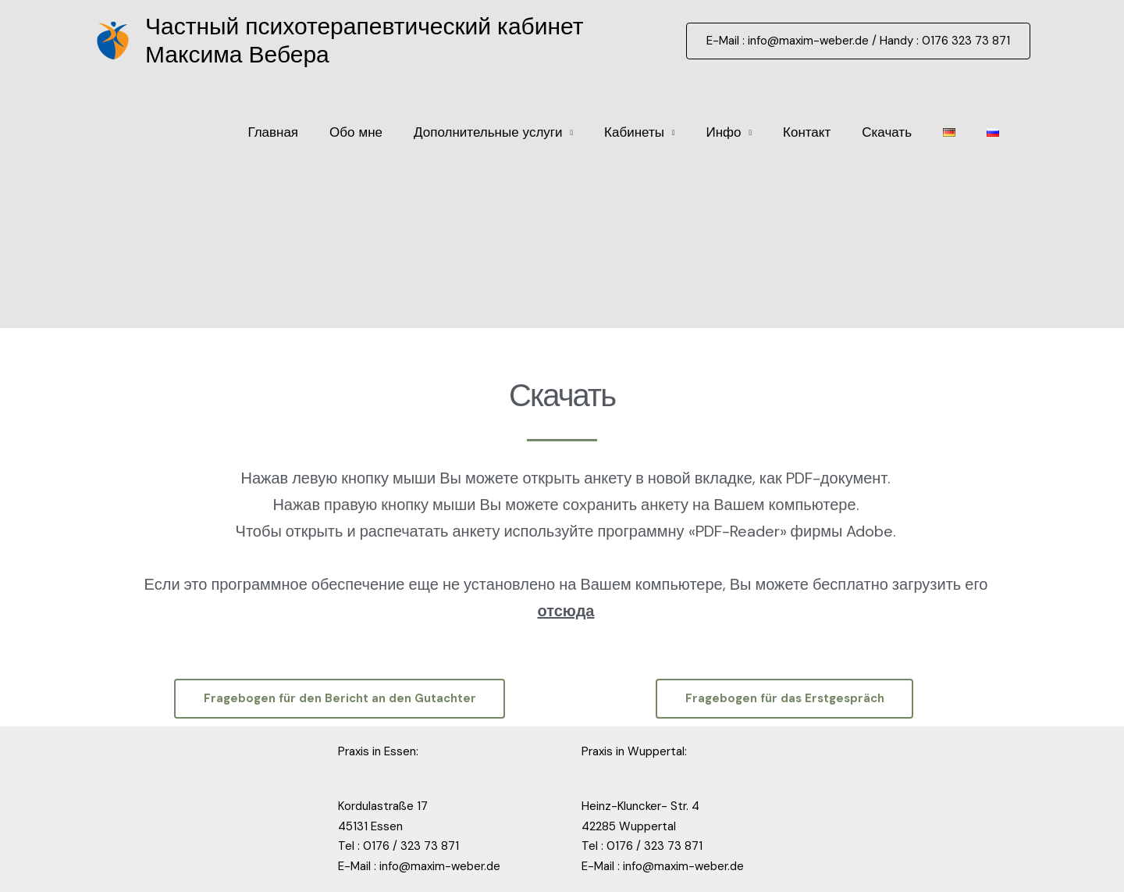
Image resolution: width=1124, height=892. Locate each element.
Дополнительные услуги (488, 132)
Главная (272, 132)
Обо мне (355, 132)
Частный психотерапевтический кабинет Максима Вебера (364, 40)
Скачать (887, 132)
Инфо (723, 132)
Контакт (807, 132)
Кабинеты (634, 132)
